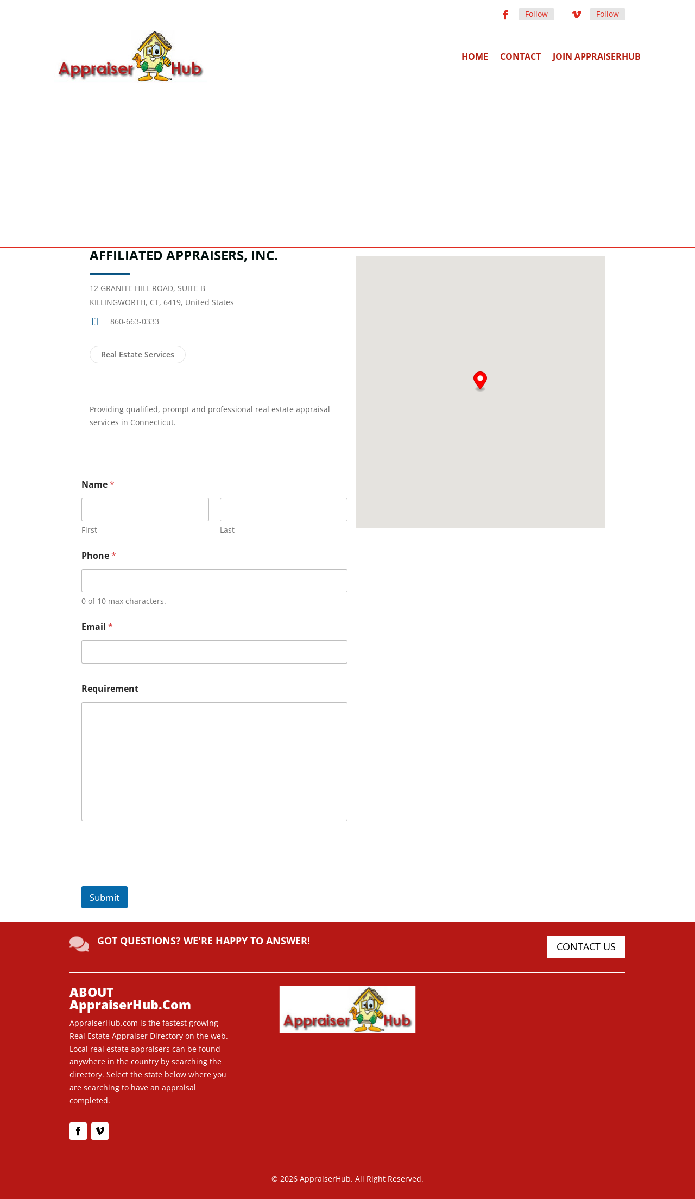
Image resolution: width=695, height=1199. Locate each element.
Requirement (109, 689)
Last (227, 529)
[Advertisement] (347, 164)
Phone (98, 556)
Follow (536, 14)
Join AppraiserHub (597, 56)
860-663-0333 (134, 321)
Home (475, 56)
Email (97, 627)
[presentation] (164, 879)
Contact (520, 56)
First (89, 529)
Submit (104, 897)
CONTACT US (586, 946)
